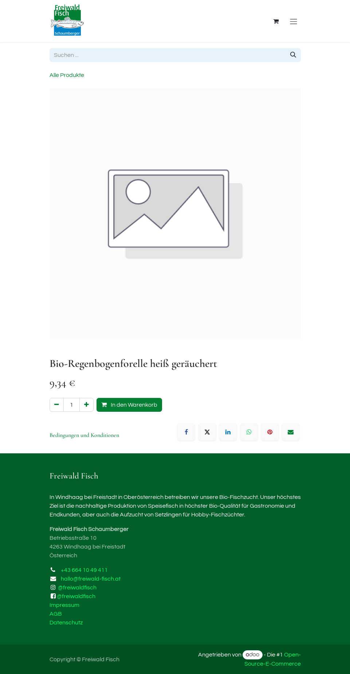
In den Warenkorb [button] (129, 405)
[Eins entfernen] (57, 405)
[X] (207, 432)
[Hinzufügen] (86, 405)
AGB (56, 614)
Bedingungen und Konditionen (84, 435)
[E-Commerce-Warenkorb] (276, 21)
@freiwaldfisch (77, 587)
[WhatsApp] (249, 432)
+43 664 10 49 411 (84, 570)
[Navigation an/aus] (293, 21)
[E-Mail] (290, 432)
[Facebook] (186, 432)
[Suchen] (293, 55)
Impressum (64, 605)
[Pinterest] (270, 432)
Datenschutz (66, 622)
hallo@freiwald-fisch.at (91, 579)
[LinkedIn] (228, 432)
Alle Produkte (67, 75)
